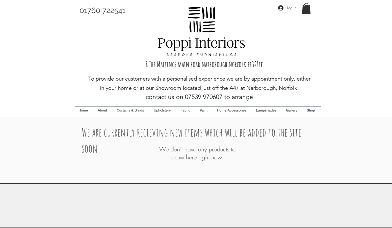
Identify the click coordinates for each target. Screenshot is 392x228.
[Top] (196, 197)
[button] (306, 8)
